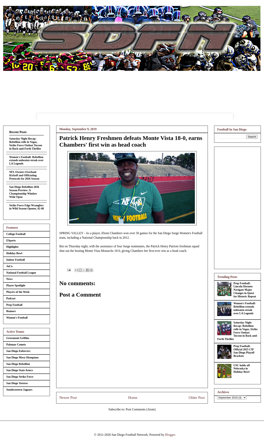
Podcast (11, 298)
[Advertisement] (237, 207)
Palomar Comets (16, 344)
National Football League (21, 272)
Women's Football (17, 317)
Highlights (12, 246)
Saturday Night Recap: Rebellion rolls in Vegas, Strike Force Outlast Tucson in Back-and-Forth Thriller (25, 143)
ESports (11, 240)
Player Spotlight (15, 285)
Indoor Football (15, 259)
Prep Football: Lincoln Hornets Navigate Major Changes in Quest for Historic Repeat (245, 290)
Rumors (11, 311)
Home (132, 398)
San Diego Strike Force (19, 376)
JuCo (9, 266)
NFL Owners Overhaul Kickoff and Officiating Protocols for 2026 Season (24, 175)
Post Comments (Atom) (141, 409)
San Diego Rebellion (18, 364)
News (9, 279)
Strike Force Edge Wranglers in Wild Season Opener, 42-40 (26, 207)
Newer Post (68, 398)
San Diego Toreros (17, 383)
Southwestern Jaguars (19, 389)
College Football (16, 234)
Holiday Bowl (14, 253)
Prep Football (14, 304)
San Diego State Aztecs (19, 370)
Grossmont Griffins (17, 338)
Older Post (197, 398)
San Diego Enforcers (18, 351)
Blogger (170, 434)
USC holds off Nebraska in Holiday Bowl (242, 369)
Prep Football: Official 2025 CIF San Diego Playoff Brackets (244, 351)
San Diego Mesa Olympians (22, 357)
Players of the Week (17, 291)
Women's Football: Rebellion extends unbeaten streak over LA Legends (26, 160)
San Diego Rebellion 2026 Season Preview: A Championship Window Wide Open (24, 191)
